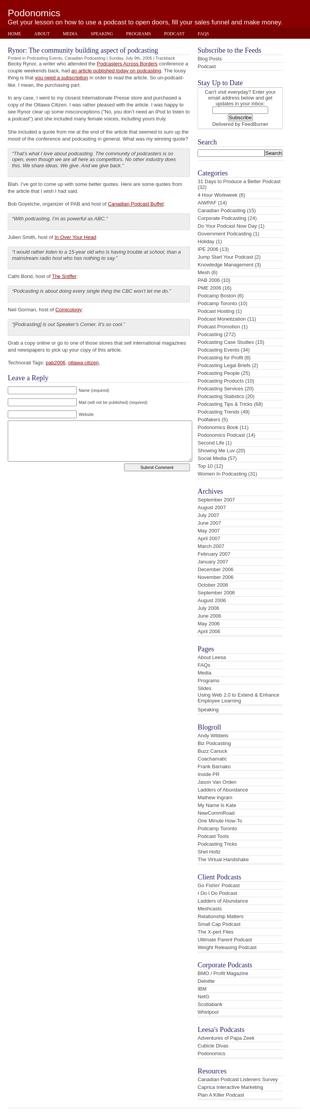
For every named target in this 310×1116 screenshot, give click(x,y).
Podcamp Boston (217, 296)
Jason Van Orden (217, 782)
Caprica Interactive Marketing (230, 1087)
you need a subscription (61, 78)
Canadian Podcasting (85, 58)
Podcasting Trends (218, 412)
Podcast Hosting (216, 311)
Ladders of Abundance (223, 790)
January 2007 (213, 562)
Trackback (165, 58)
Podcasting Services (220, 388)
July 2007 (208, 515)
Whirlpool (208, 1012)
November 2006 (216, 577)
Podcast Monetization (222, 319)
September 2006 (216, 593)
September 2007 (216, 500)
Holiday (206, 241)
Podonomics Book (218, 427)
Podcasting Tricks (217, 844)
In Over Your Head (75, 237)
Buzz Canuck (212, 751)
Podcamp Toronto (217, 303)
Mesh (204, 272)
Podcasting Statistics (221, 396)
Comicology (68, 309)
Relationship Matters (221, 916)
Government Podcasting (224, 234)
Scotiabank (210, 1004)
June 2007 (209, 523)
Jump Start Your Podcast (225, 257)
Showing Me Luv (216, 450)
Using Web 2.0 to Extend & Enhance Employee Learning (238, 698)
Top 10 (205, 466)
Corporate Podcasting (222, 218)
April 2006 (209, 631)
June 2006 (209, 616)
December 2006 (216, 569)
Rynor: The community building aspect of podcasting (83, 50)
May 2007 (209, 531)
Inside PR (208, 774)
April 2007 (209, 538)
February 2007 (214, 554)
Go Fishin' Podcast (219, 885)
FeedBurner (255, 124)
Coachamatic (212, 759)
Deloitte (206, 981)
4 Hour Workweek (218, 195)
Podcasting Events (44, 58)
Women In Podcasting (222, 474)
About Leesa (212, 657)
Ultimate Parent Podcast (225, 940)
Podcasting (210, 334)
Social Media (212, 458)
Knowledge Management (225, 265)
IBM (202, 989)
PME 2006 (209, 288)
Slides (204, 688)
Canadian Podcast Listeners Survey (238, 1079)
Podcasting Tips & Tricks (225, 404)
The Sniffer (64, 276)
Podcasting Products (221, 381)
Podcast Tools (213, 836)
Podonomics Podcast (221, 435)
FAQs (203, 33)
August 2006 (212, 600)
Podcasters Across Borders (127, 64)
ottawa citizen (83, 363)
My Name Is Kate (217, 805)
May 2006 (209, 624)
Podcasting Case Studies (226, 342)
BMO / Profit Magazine (223, 973)
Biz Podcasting (214, 743)
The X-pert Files (215, 932)
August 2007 (212, 507)
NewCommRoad (216, 813)
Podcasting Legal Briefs (224, 365)
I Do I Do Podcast (217, 893)
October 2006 (213, 585)
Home (14, 33)
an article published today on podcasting (116, 71)
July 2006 (208, 608)
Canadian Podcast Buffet (136, 204)
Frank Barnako (214, 766)
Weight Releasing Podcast (227, 947)
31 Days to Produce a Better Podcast (239, 181)
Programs (138, 33)
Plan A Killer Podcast (221, 1095)
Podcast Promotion (219, 327)
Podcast (174, 33)
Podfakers (209, 419)
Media (70, 33)
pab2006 (55, 363)
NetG (203, 996)
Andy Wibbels (213, 735)
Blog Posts (210, 59)
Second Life (211, 443)
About (42, 33)
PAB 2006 (209, 280)
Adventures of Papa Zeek (226, 1038)
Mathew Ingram (215, 797)
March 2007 (211, 546)
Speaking (102, 33)
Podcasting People (218, 373)
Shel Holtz (209, 852)
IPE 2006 (208, 249)
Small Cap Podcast (219, 924)
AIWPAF (207, 203)
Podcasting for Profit (220, 358)
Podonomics (34, 13)
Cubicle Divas (213, 1046)
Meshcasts (210, 909)
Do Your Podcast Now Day (227, 226)
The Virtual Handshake (223, 859)
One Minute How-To (220, 821)
